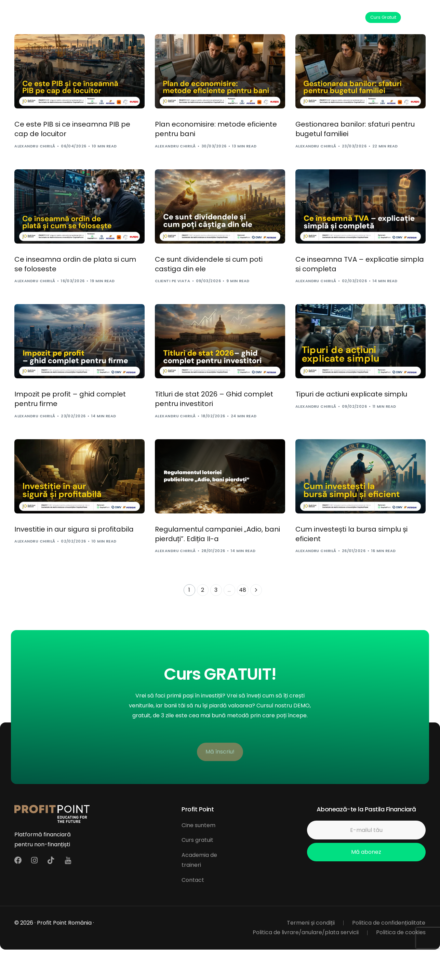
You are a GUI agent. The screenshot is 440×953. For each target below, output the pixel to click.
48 (242, 590)
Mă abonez (366, 852)
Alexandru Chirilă (34, 146)
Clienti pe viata (172, 281)
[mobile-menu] (419, 17)
